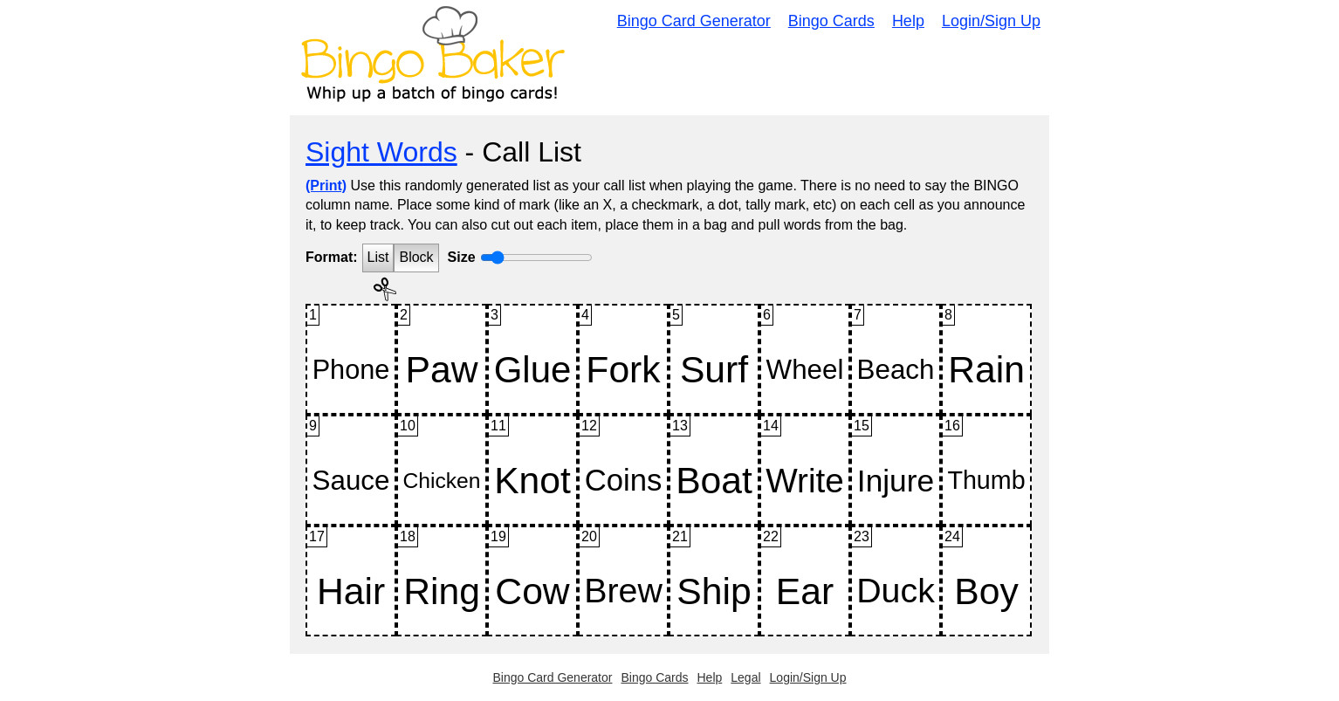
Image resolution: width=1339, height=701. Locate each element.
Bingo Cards (831, 21)
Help (908, 21)
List (378, 257)
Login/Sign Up (991, 21)
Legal (745, 677)
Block (416, 257)
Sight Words (381, 152)
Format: (332, 257)
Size (462, 257)
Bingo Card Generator (694, 21)
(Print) (326, 185)
